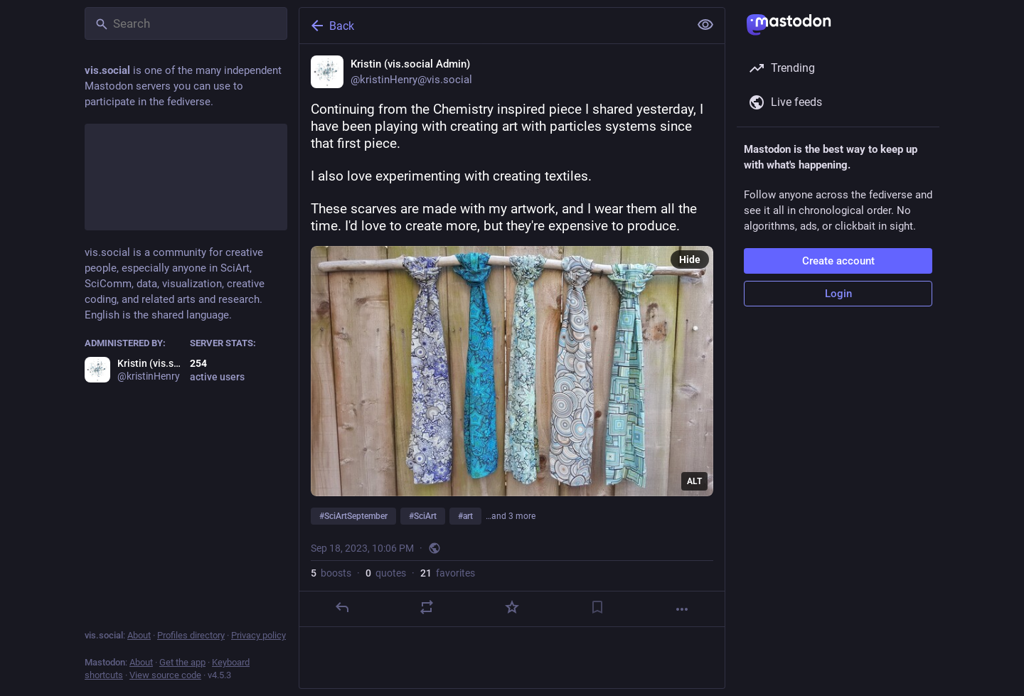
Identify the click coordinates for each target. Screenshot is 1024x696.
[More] (681, 609)
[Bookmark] (597, 607)
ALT (694, 481)
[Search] (186, 23)
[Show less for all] (705, 25)
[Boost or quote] (426, 607)
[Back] (492, 25)
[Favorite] (512, 607)
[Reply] (342, 607)
